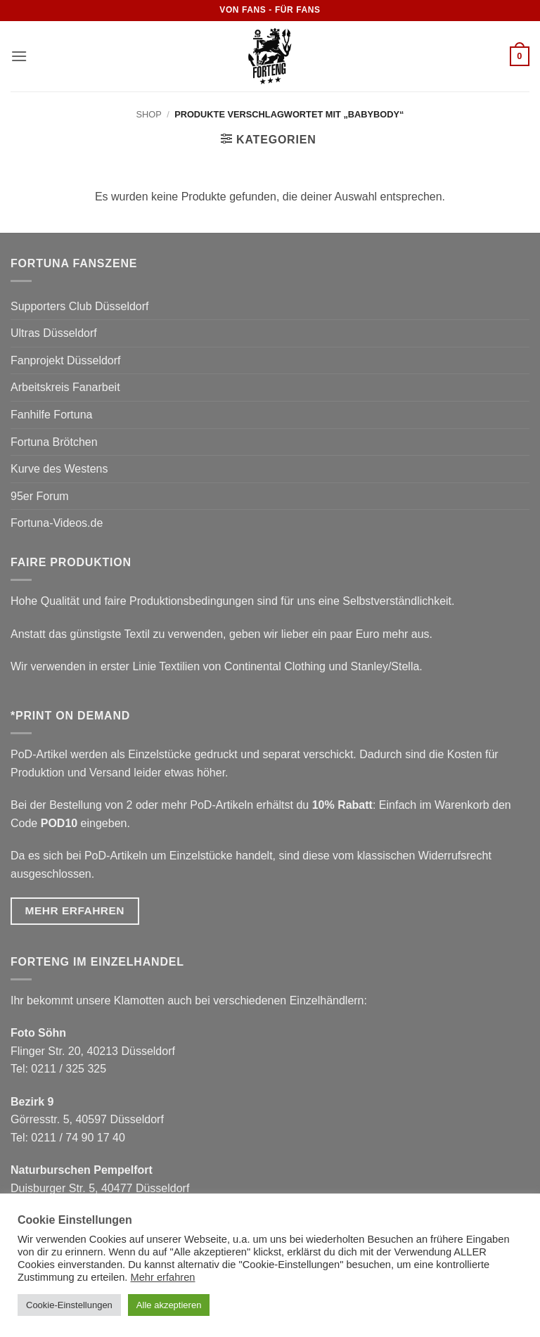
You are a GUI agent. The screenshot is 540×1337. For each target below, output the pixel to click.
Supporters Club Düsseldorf (80, 306)
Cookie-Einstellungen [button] (69, 1305)
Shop (149, 114)
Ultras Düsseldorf (54, 333)
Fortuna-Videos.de (57, 523)
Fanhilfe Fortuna (52, 415)
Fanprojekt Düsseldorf (66, 360)
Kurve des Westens (59, 469)
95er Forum (40, 496)
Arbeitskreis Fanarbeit (65, 387)
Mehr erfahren (162, 1277)
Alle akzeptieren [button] (169, 1305)
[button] (19, 56)
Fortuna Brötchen (54, 442)
